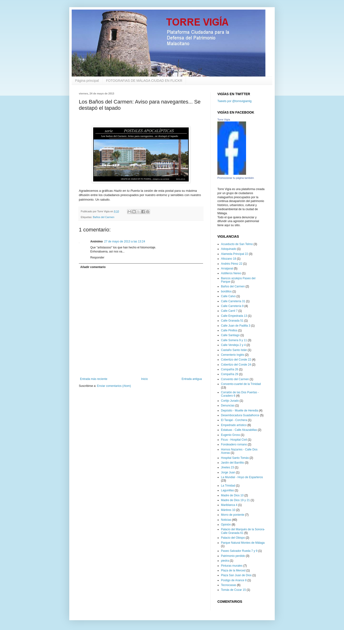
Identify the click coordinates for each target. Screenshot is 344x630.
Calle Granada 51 (232, 320)
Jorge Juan (228, 472)
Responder (97, 257)
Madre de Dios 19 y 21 (235, 500)
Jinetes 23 (227, 467)
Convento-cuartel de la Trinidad (241, 384)
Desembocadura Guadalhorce (240, 415)
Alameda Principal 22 (234, 254)
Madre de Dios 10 (232, 495)
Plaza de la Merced (233, 570)
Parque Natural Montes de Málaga (243, 542)
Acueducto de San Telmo (237, 244)
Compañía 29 (229, 374)
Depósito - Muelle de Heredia (239, 410)
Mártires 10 (228, 510)
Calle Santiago (230, 335)
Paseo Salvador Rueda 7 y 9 (239, 551)
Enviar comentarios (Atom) (114, 386)
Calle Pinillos (229, 330)
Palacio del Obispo (233, 537)
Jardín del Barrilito (232, 462)
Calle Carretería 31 (233, 301)
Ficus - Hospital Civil (234, 439)
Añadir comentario (93, 267)
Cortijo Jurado (230, 400)
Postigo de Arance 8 (234, 580)
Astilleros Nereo (231, 273)
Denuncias (228, 405)
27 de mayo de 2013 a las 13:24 (124, 241)
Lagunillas (227, 490)
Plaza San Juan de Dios (236, 575)
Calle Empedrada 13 (234, 316)
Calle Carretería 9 (232, 306)
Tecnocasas (228, 585)
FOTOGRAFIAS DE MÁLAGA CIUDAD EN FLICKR (144, 80)
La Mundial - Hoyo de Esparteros (242, 477)
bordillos (226, 291)
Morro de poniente (232, 514)
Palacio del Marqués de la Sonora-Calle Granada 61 (243, 531)
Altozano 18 (228, 258)
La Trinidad (228, 485)
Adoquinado (228, 249)
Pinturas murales (231, 565)
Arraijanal (227, 268)
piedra (225, 560)
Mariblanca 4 (229, 505)
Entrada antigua (192, 379)
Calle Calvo (228, 296)
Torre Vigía (223, 119)
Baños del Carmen (103, 217)
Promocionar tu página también (235, 177)
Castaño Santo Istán (234, 350)
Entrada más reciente (93, 379)
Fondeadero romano (234, 444)
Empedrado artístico (234, 425)
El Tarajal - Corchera (234, 420)
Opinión (226, 524)
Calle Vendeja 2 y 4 (233, 345)
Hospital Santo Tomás (235, 458)
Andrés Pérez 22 (231, 263)
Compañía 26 (229, 369)
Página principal (87, 80)
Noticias (226, 519)
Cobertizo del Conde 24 (236, 364)
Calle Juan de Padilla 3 (235, 325)
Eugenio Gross (230, 435)
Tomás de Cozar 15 (233, 590)
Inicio (144, 379)
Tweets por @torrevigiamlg (234, 101)
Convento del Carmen (235, 379)
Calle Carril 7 (229, 310)
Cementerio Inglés (232, 354)
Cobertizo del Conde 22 (236, 359)
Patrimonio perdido (233, 556)
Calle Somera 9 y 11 (234, 340)
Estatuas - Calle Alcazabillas (239, 430)
